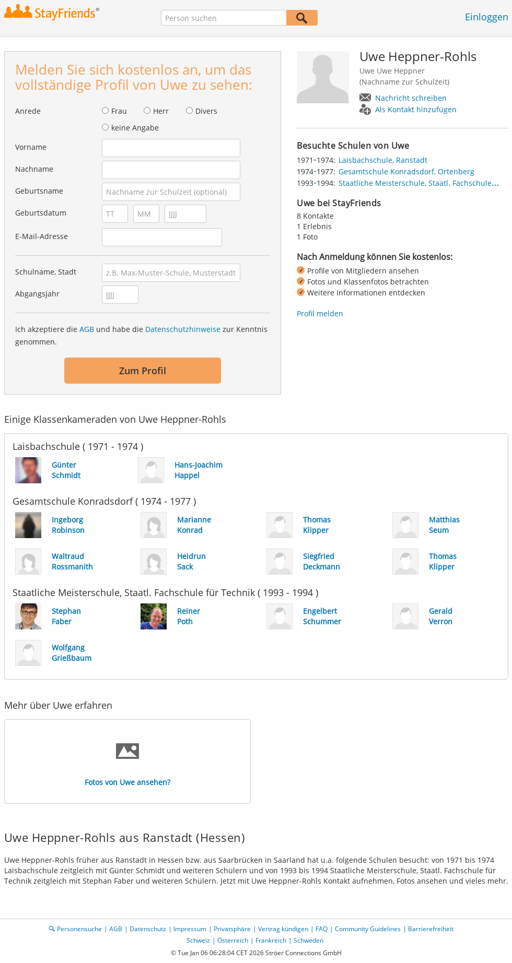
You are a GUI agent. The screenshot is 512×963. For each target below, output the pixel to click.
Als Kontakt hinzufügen (416, 109)
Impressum (189, 928)
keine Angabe (135, 128)
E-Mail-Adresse (41, 236)
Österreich (232, 940)
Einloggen (486, 16)
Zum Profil (142, 370)
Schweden (308, 940)
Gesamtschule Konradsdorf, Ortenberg (406, 171)
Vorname (30, 147)
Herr (161, 111)
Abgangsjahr (37, 294)
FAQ (322, 928)
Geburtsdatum (40, 213)
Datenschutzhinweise (182, 329)
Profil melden (320, 313)
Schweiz (198, 940)
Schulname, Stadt (45, 272)
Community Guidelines (368, 928)
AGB (86, 329)
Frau (119, 111)
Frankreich (270, 940)
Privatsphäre (232, 928)
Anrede (28, 111)
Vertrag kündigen (283, 928)
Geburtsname (39, 191)
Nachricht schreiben (411, 98)
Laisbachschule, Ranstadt (383, 160)
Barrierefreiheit (430, 928)
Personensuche (79, 928)
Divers (206, 111)
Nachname (34, 169)
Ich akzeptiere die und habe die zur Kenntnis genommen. (141, 335)
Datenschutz (148, 928)
